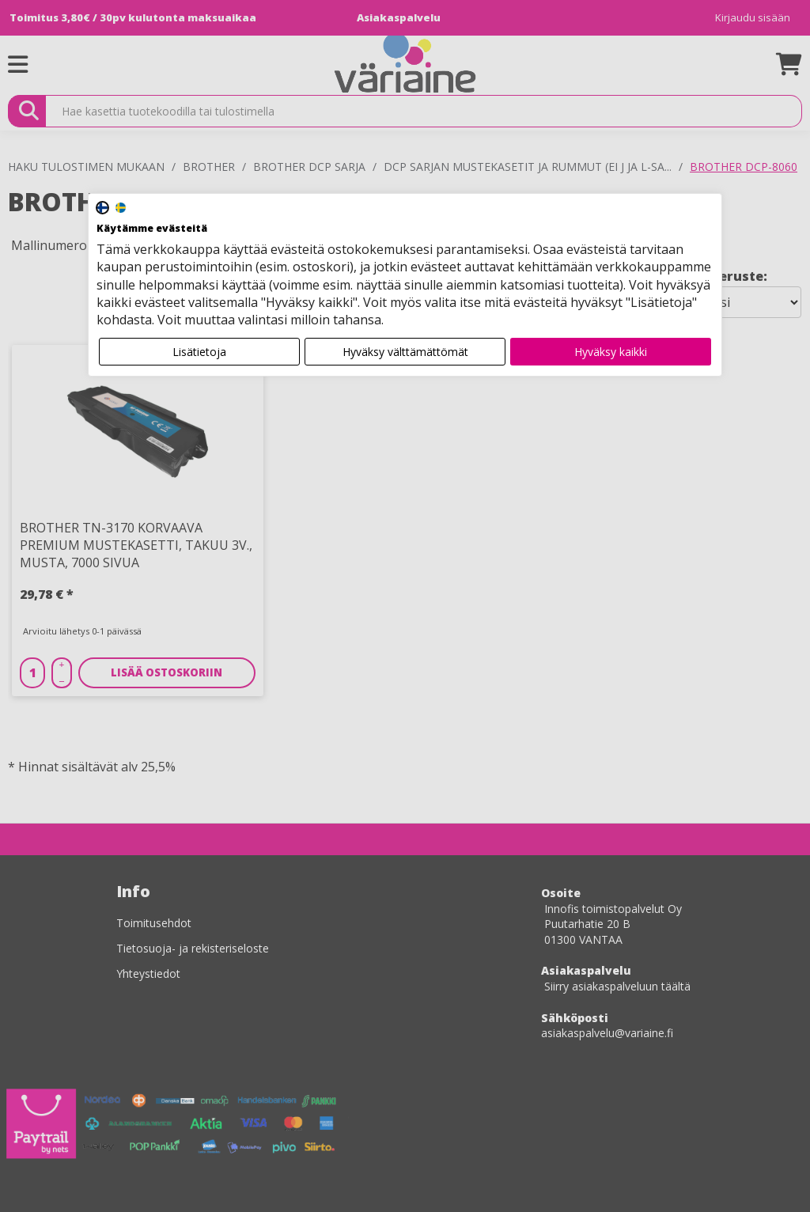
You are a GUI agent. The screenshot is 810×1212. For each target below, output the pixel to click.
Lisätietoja (199, 351)
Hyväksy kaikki (610, 351)
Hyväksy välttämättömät (405, 351)
